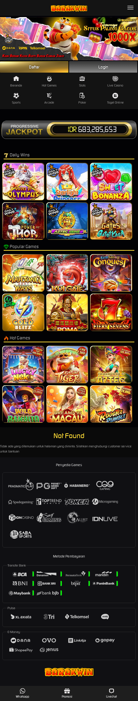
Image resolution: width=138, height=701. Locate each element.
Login (103, 67)
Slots (82, 81)
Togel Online (115, 99)
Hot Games (49, 81)
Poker (82, 99)
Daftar (34, 67)
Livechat (111, 693)
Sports (16, 99)
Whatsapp (22, 693)
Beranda (16, 81)
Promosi (67, 693)
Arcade (49, 99)
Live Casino (115, 81)
